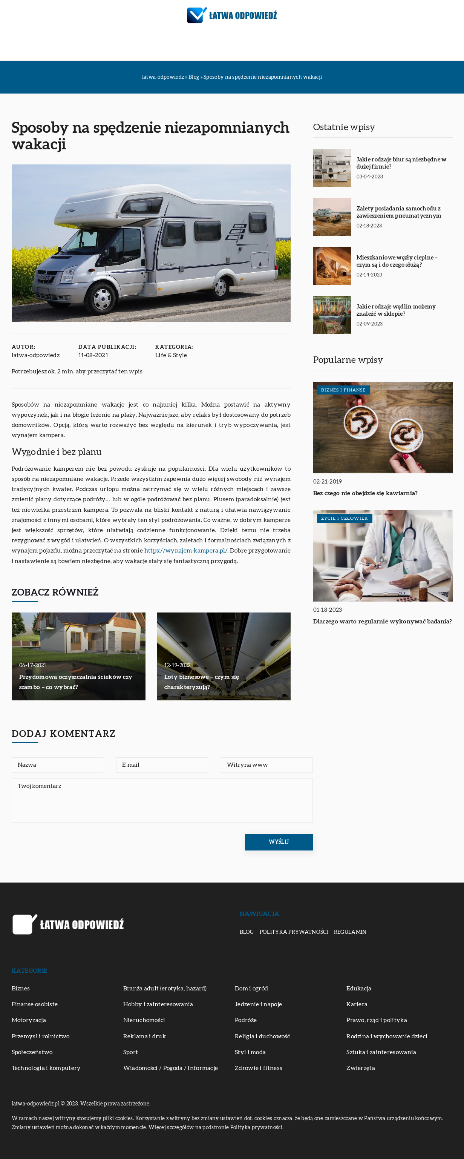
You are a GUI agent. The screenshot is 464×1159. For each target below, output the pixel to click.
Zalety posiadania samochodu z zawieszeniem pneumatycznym (399, 212)
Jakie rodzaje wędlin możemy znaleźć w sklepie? (396, 310)
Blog (247, 932)
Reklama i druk (144, 1036)
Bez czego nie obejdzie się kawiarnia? (365, 493)
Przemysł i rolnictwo (41, 1036)
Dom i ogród (251, 989)
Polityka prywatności (294, 932)
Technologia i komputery (46, 1068)
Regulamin (350, 932)
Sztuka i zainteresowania (257, 45)
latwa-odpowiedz (36, 355)
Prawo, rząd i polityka (376, 1020)
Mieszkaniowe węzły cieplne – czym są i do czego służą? (397, 261)
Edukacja (110, 45)
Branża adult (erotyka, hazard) (165, 989)
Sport (130, 1052)
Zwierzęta (382, 45)
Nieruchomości (144, 1020)
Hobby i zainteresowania (158, 1004)
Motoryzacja (154, 45)
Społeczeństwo (32, 1052)
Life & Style (171, 355)
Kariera (357, 1004)
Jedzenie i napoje (258, 1004)
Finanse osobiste (35, 1004)
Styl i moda (250, 1052)
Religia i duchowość (262, 1036)
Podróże (196, 45)
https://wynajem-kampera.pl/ (185, 551)
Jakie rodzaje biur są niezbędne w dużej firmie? (402, 163)
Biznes (79, 45)
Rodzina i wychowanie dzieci (386, 1036)
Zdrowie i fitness (332, 45)
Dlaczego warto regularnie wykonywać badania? (382, 622)
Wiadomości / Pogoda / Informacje (170, 1068)
